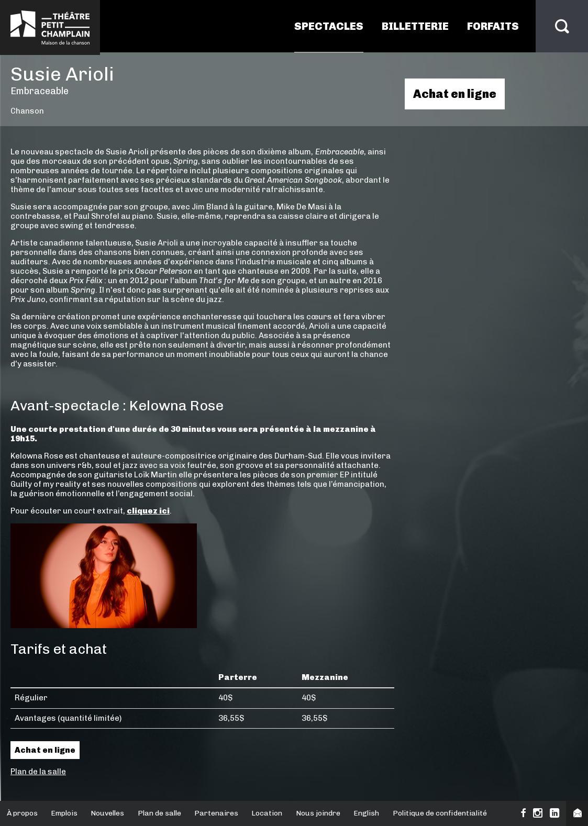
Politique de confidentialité (440, 813)
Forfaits (493, 26)
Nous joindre (318, 813)
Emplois (64, 813)
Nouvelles (107, 813)
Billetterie (415, 26)
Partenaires (216, 813)
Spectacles (328, 26)
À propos (22, 813)
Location (266, 813)
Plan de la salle (38, 771)
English (366, 813)
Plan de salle (159, 813)
